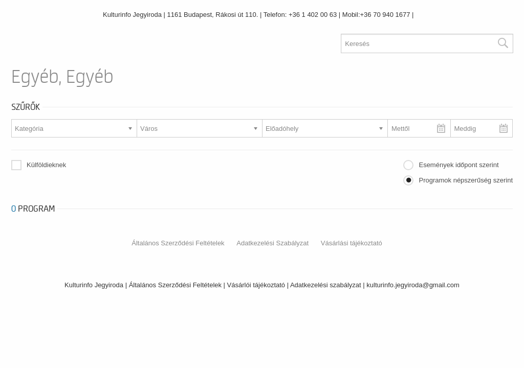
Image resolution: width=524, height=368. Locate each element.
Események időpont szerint (458, 165)
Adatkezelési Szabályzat (272, 243)
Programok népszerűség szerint (466, 180)
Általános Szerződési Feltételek (178, 243)
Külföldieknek (46, 165)
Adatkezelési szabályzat (325, 285)
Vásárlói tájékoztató (256, 285)
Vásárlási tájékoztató (351, 243)
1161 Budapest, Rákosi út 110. (212, 14)
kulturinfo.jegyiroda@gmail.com (413, 285)
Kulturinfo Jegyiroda (132, 14)
